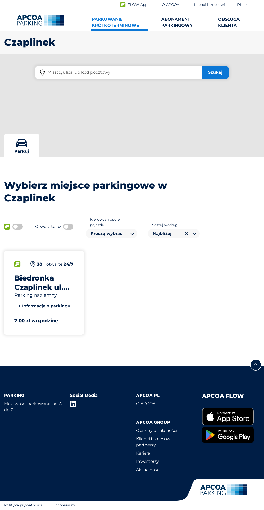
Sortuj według (165, 225)
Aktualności (148, 469)
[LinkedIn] (73, 404)
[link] (42, 306)
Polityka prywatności (23, 505)
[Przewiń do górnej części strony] (255, 365)
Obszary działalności (156, 430)
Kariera (143, 453)
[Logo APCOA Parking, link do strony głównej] (40, 20)
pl (242, 4)
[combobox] (111, 233)
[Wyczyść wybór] (187, 233)
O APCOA (145, 403)
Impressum (64, 505)
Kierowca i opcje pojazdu (105, 222)
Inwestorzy (147, 461)
